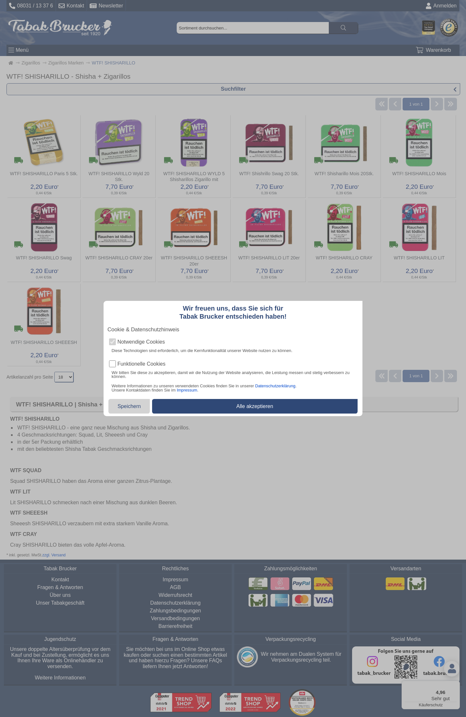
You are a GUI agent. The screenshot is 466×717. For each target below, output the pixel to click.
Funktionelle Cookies (141, 364)
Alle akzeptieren (254, 406)
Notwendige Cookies (141, 342)
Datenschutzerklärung (275, 385)
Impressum (187, 390)
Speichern (129, 406)
